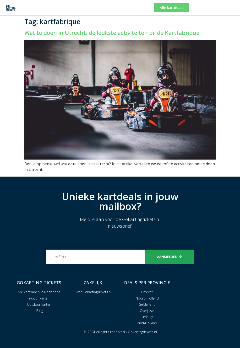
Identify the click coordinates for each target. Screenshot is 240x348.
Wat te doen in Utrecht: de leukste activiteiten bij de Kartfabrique (111, 33)
